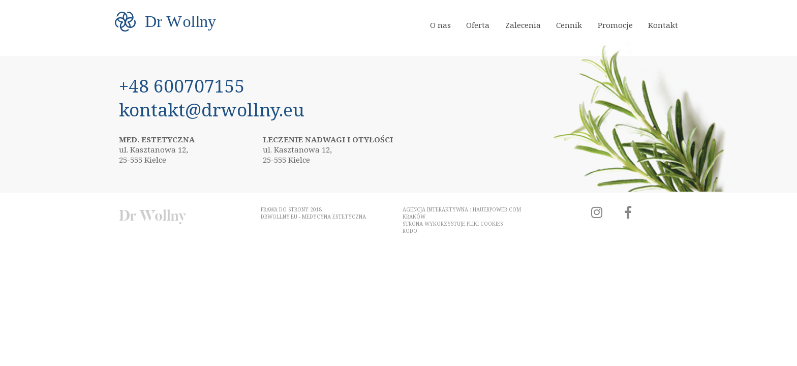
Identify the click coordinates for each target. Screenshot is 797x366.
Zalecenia (523, 25)
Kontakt (663, 25)
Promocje (615, 25)
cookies (491, 223)
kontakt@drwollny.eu (211, 109)
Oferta (477, 25)
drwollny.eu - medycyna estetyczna (313, 216)
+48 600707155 (182, 86)
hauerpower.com (497, 209)
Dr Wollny (153, 216)
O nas (440, 25)
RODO (410, 230)
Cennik (569, 25)
